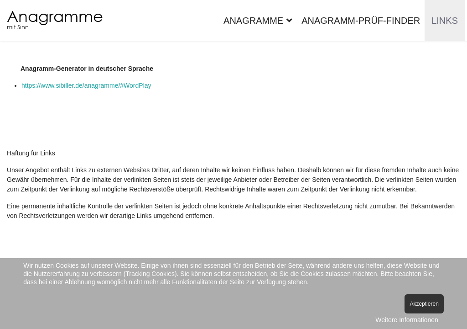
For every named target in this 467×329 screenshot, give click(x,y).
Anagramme (55, 15)
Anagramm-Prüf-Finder (360, 21)
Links (444, 21)
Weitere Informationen (406, 320)
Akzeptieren (424, 304)
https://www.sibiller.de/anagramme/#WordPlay (86, 85)
